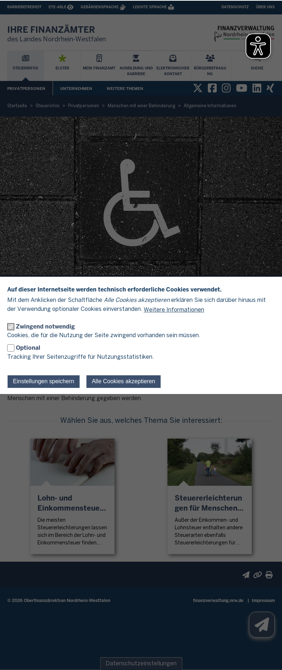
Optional (28, 348)
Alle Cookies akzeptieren (123, 381)
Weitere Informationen (174, 310)
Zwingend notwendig (45, 326)
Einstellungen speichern (43, 381)
